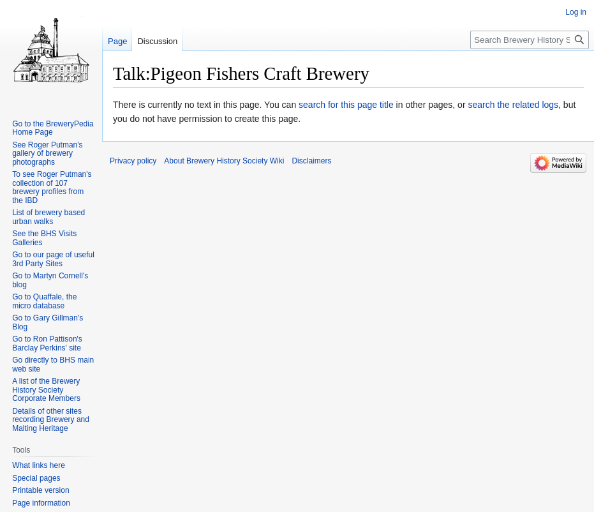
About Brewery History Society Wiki (224, 160)
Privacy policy (133, 160)
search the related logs (513, 105)
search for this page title (346, 105)
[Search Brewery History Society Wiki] (529, 40)
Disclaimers (311, 160)
